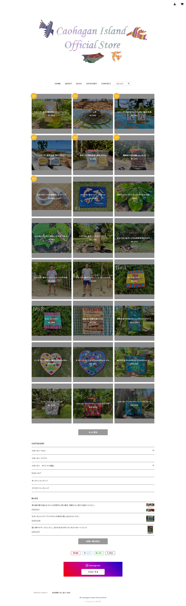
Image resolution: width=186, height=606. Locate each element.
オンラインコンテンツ (40, 481)
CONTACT (106, 84)
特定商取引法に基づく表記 (61, 593)
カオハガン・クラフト (39, 458)
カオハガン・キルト (39, 451)
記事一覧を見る (93, 541)
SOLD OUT (36, 473)
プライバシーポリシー (41, 593)
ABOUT (68, 84)
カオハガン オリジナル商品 (43, 466)
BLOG (79, 84)
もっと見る (93, 432)
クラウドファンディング (40, 488)
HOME (58, 84)
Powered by (93, 601)
